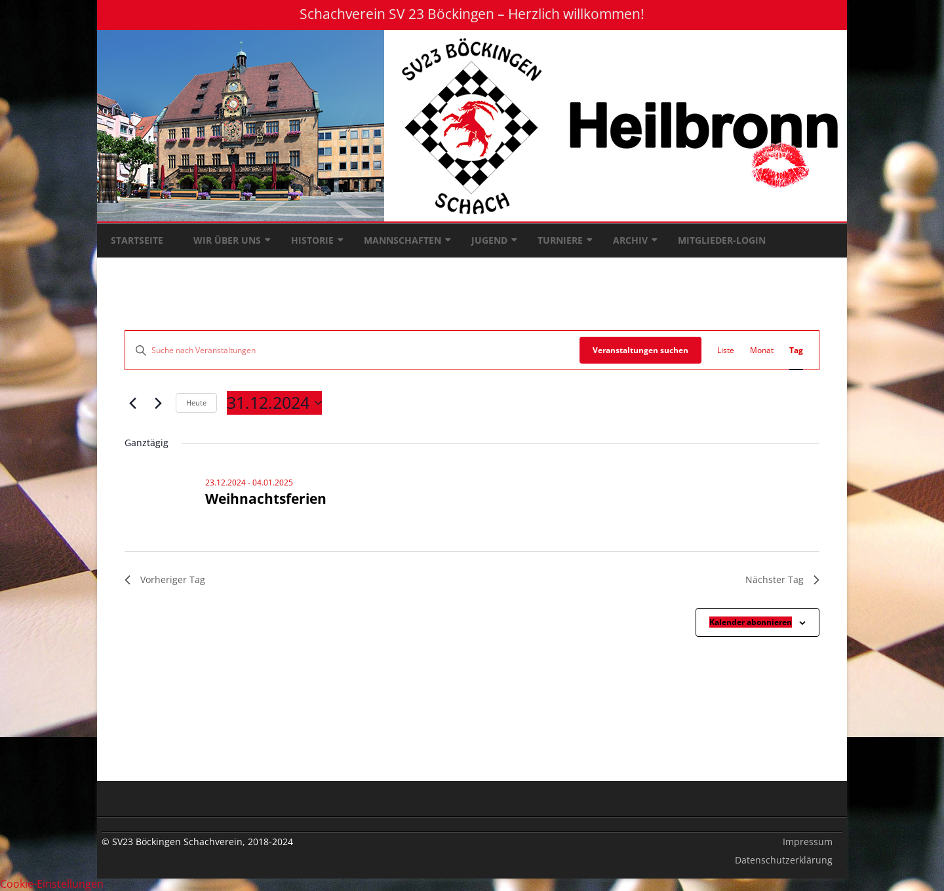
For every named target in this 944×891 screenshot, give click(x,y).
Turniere (560, 240)
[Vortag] (132, 403)
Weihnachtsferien (265, 498)
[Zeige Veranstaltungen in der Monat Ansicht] (762, 350)
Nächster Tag (782, 579)
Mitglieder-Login (722, 240)
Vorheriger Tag (165, 579)
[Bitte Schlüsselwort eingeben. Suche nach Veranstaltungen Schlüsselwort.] (352, 350)
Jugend (489, 240)
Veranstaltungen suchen (640, 350)
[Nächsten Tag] (158, 403)
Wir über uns (227, 240)
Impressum (808, 841)
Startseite (137, 240)
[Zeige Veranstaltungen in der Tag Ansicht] (796, 350)
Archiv (630, 240)
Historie (312, 240)
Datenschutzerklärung (784, 860)
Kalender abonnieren (750, 622)
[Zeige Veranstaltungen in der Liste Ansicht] (725, 350)
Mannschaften (402, 240)
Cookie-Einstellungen (52, 884)
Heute (196, 403)
